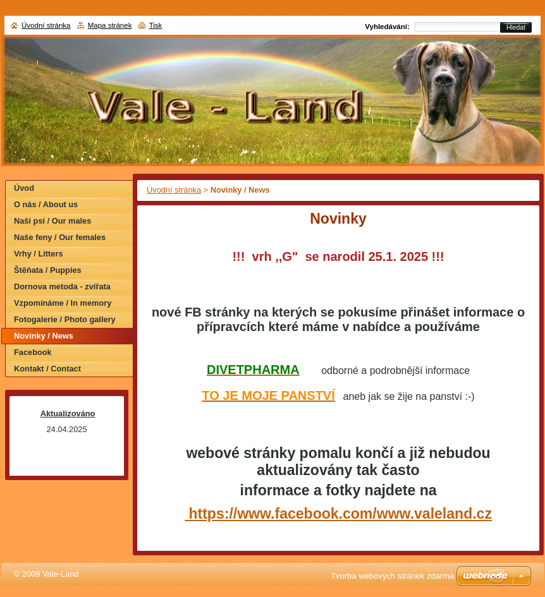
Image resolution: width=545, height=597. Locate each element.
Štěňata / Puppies (48, 270)
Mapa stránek (110, 25)
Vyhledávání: (387, 26)
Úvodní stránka (174, 190)
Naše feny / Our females (60, 237)
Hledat (515, 27)
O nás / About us (46, 204)
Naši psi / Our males (52, 221)
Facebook (33, 352)
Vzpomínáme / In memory (62, 303)
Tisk (155, 25)
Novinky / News (43, 336)
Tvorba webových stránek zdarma (392, 576)
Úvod (24, 188)
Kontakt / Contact (47, 368)
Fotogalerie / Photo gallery (65, 319)
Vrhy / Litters (38, 253)
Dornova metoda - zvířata (62, 286)
